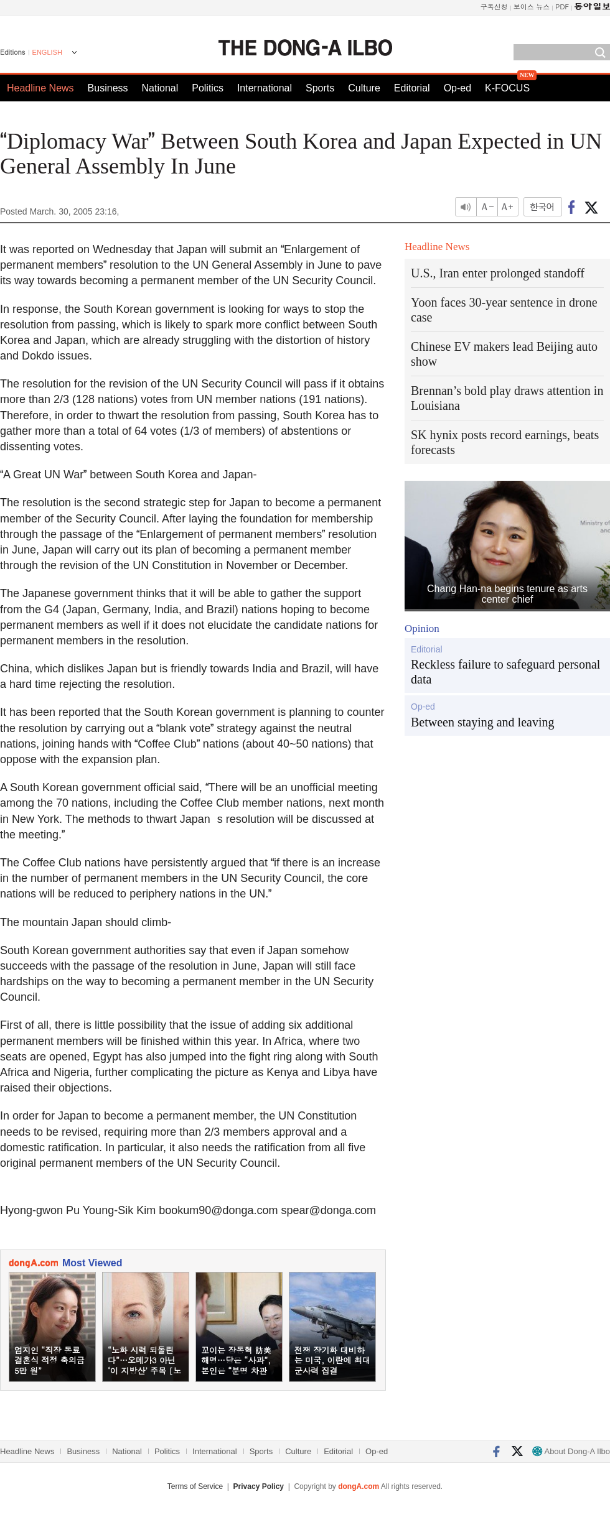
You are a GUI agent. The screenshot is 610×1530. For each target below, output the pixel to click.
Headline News (40, 88)
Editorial (412, 88)
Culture (364, 88)
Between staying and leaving (483, 722)
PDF (562, 6)
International (264, 88)
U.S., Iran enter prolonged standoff (497, 273)
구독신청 (494, 6)
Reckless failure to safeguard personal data (505, 671)
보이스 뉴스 (532, 6)
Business (108, 88)
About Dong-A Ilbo (571, 1451)
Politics (207, 88)
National (160, 88)
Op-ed (457, 88)
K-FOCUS (507, 88)
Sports (320, 88)
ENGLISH (47, 52)
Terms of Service (195, 1486)
